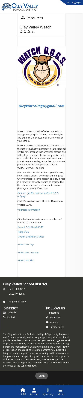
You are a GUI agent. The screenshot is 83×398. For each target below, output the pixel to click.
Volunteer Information (29, 209)
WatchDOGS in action (28, 252)
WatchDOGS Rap (25, 244)
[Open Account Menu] (34, 392)
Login (42, 375)
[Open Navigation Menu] (60, 392)
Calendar (10, 312)
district (10, 308)
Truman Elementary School (30, 236)
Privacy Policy (55, 326)
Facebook (53, 317)
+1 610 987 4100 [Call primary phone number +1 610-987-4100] (17, 301)
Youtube (52, 322)
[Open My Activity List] (47, 392)
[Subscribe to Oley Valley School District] (52, 312)
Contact (9, 317)
